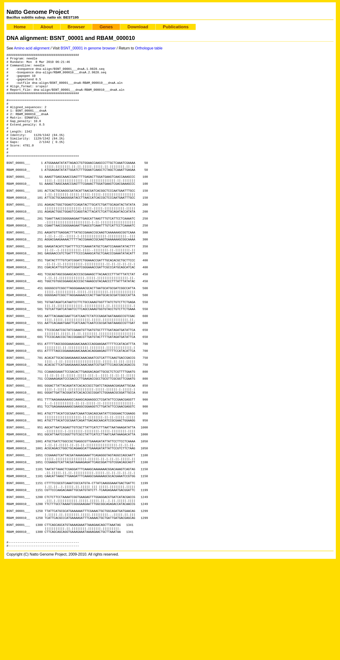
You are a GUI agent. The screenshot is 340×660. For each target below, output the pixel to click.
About (46, 26)
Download (137, 26)
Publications (176, 26)
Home (20, 26)
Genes (106, 26)
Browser (76, 26)
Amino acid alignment (32, 48)
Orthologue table (148, 48)
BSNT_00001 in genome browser (88, 48)
